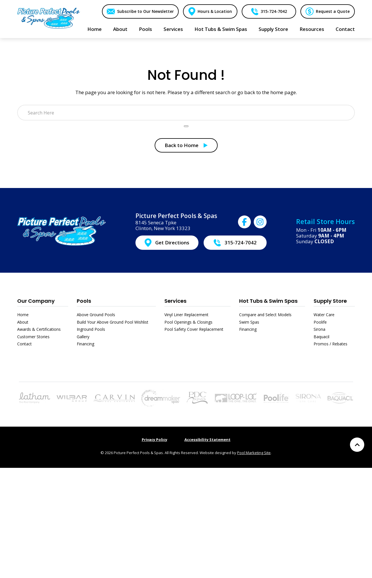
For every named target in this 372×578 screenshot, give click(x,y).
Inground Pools (91, 329)
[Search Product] (186, 126)
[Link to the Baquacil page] (340, 397)
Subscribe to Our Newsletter (144, 11)
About (22, 322)
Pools (84, 300)
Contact (24, 344)
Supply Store (330, 300)
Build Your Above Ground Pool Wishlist (112, 322)
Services (175, 300)
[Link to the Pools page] (34, 397)
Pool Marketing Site (254, 452)
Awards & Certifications (39, 329)
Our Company (36, 300)
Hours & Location (214, 11)
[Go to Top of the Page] (357, 445)
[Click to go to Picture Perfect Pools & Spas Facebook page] (244, 221)
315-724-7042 (273, 11)
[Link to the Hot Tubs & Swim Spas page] (160, 397)
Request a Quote (333, 11)
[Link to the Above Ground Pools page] (72, 398)
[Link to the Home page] (48, 17)
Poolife (320, 322)
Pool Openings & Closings (188, 322)
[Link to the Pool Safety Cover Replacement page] (235, 397)
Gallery (83, 336)
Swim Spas (249, 322)
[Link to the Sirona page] (308, 397)
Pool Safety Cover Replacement (193, 329)
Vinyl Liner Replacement (186, 314)
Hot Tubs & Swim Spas (268, 300)
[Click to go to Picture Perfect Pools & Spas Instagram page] (260, 221)
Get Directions (172, 242)
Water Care (324, 314)
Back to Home (181, 145)
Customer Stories (33, 336)
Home (23, 314)
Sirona (319, 329)
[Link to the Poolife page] (276, 397)
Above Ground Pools (96, 314)
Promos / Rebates (330, 344)
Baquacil (321, 336)
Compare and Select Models (265, 314)
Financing (85, 344)
